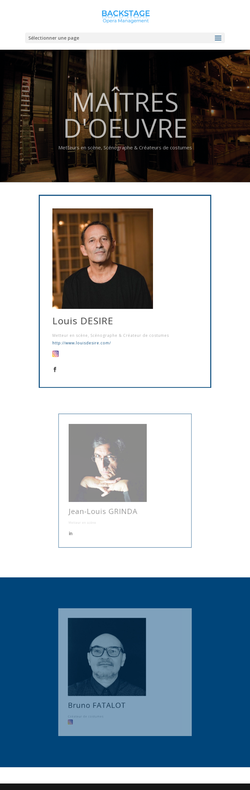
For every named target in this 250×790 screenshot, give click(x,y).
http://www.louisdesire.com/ (87, 336)
